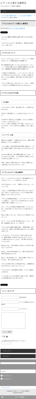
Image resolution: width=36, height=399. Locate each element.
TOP (8, 15)
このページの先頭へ (19, 397)
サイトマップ (6, 387)
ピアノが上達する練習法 (13, 3)
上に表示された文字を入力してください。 (14, 341)
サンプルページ (7, 375)
